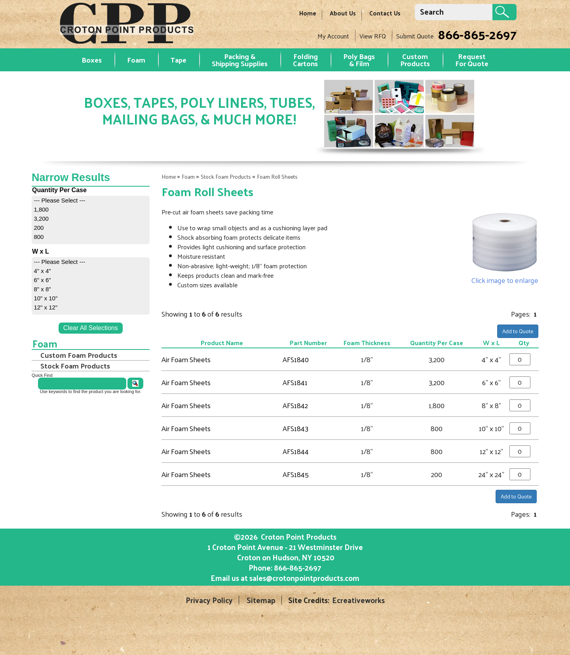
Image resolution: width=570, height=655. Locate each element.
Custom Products (415, 60)
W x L (491, 342)
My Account (333, 36)
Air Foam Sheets (186, 359)
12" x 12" (45, 307)
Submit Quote (414, 36)
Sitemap (261, 600)
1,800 (41, 209)
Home (307, 13)
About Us (343, 13)
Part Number (308, 342)
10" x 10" (45, 298)
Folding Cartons (305, 60)
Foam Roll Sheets (277, 176)
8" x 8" (42, 289)
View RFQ (372, 36)
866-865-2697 (477, 34)
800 (39, 236)
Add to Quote (517, 331)
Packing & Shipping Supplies (240, 60)
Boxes (92, 59)
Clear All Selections (90, 328)
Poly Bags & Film (359, 60)
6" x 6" (42, 280)
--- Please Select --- (59, 200)
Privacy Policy (209, 600)
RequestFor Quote (471, 60)
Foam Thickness (367, 342)
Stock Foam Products (226, 176)
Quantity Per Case (436, 342)
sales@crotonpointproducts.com (304, 577)
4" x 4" (42, 270)
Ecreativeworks (358, 600)
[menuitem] (91, 200)
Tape (178, 59)
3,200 (41, 218)
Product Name (222, 342)
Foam (136, 59)
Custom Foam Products (78, 355)
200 (39, 227)
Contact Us (385, 13)
